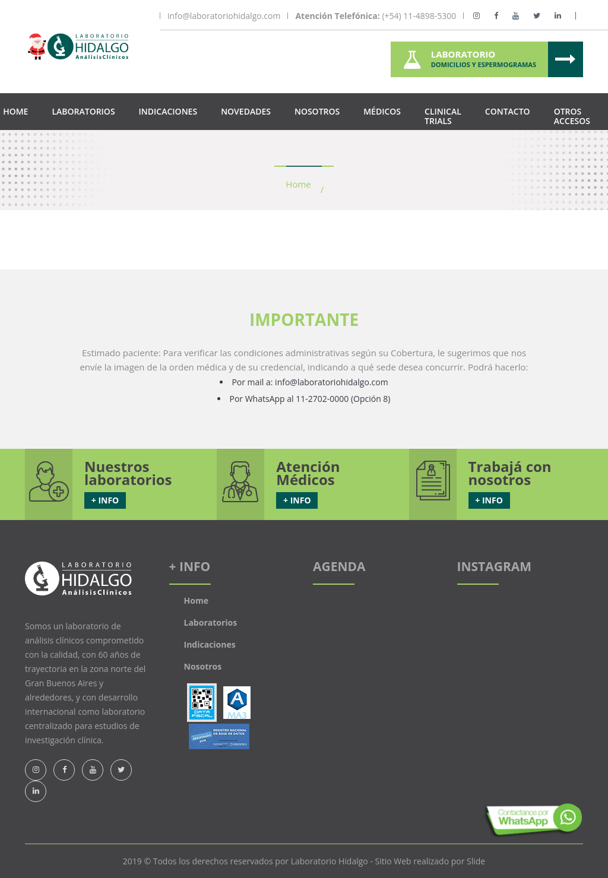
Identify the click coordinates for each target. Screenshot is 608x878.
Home (15, 111)
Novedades (246, 111)
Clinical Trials (443, 116)
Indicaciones (168, 111)
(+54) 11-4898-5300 (375, 16)
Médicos (382, 111)
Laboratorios (83, 111)
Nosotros (317, 111)
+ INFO (105, 500)
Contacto (507, 111)
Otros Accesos (572, 116)
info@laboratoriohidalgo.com (223, 16)
